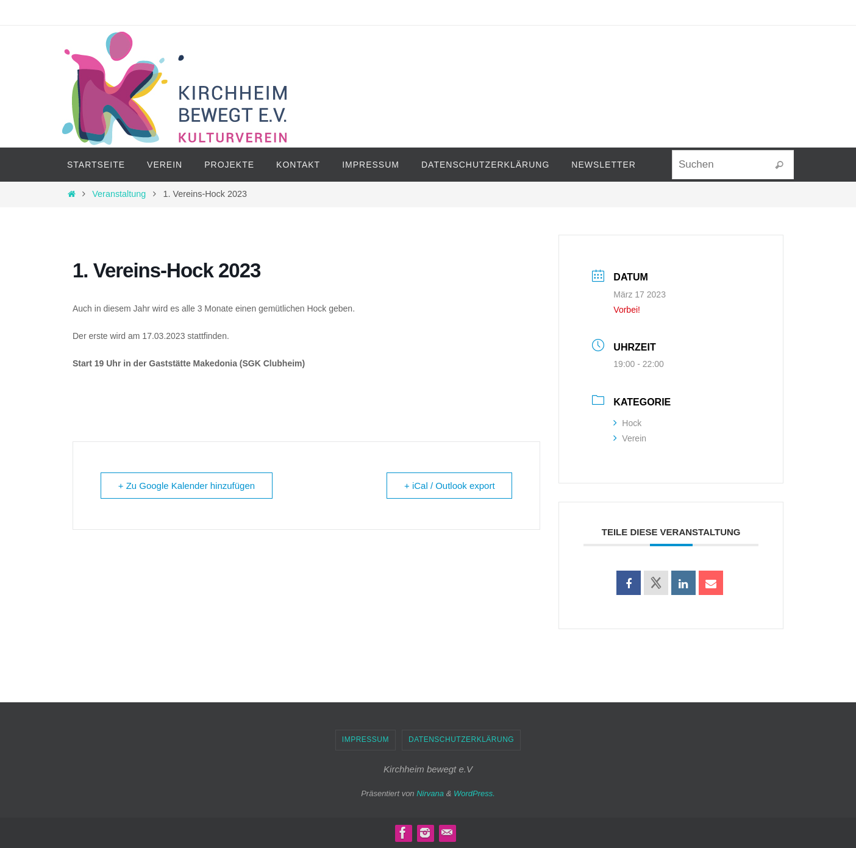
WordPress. (474, 793)
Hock (627, 423)
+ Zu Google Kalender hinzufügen (186, 485)
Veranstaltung (119, 194)
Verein (629, 438)
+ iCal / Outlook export (449, 485)
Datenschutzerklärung (461, 739)
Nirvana (430, 793)
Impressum (365, 739)
